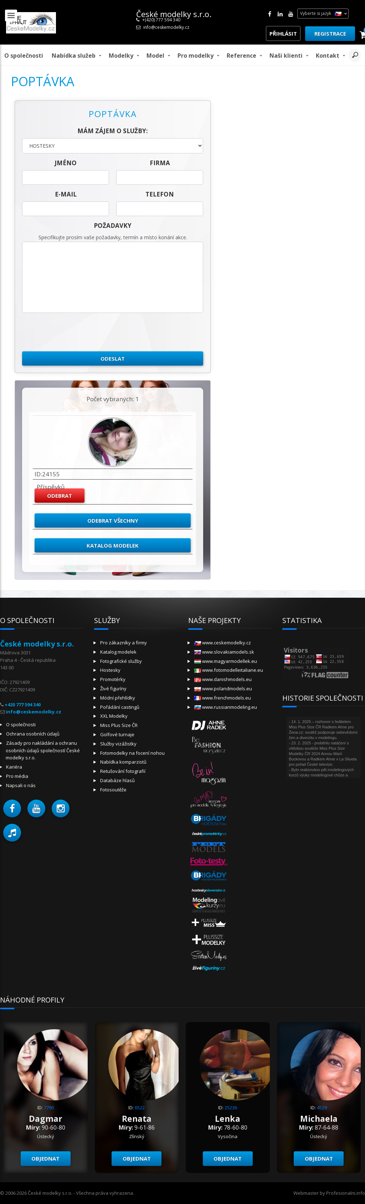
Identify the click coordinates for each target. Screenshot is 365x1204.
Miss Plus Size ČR (119, 725)
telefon (159, 194)
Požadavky (113, 225)
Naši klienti (286, 55)
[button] (12, 808)
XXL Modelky (114, 716)
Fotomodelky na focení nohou (132, 753)
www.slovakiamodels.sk (224, 652)
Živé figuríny (113, 688)
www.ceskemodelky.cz (222, 642)
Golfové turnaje (117, 734)
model (155, 55)
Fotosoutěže (113, 789)
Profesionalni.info (345, 1193)
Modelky (121, 55)
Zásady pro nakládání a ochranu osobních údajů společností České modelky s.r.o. (43, 750)
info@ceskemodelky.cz (166, 27)
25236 (231, 1107)
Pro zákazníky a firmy (123, 642)
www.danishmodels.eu (223, 679)
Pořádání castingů (119, 707)
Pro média (17, 776)
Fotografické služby (121, 661)
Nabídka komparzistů (123, 762)
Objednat (45, 1158)
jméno (66, 163)
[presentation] (76, 332)
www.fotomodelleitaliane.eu (228, 670)
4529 (322, 1107)
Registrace (330, 33)
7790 (49, 1107)
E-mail (66, 194)
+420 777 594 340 (23, 704)
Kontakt (327, 55)
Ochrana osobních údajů (33, 734)
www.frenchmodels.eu (222, 698)
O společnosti (23, 55)
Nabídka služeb (74, 55)
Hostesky (110, 670)
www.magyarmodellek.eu (225, 661)
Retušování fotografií (122, 771)
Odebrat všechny (112, 520)
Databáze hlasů (117, 780)
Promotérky (112, 679)
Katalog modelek (113, 545)
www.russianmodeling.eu (225, 707)
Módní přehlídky (117, 698)
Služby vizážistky (118, 743)
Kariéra (14, 767)
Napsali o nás (21, 785)
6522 (140, 1107)
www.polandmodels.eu (223, 688)
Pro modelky (196, 55)
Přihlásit (283, 33)
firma (160, 163)
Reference (241, 55)
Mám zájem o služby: (112, 131)
